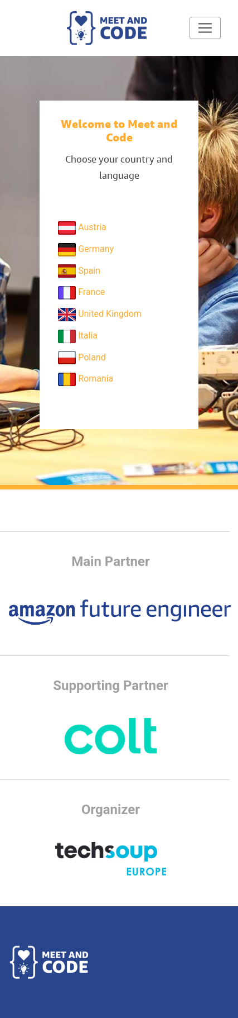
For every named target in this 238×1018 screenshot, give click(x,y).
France (81, 292)
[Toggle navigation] (205, 28)
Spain (79, 271)
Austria (82, 228)
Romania (85, 379)
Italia (78, 336)
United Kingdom (100, 314)
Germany (86, 249)
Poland (82, 357)
